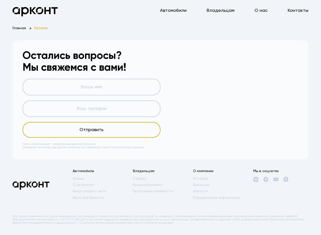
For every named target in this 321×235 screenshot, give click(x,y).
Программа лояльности (153, 191)
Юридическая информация (216, 198)
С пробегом (83, 185)
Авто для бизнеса (88, 198)
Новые (78, 178)
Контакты (298, 10)
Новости (200, 191)
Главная (19, 28)
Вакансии (201, 185)
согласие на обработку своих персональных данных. (105, 147)
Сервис (139, 178)
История (200, 178)
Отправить (91, 130)
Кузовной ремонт (148, 185)
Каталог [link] (41, 28)
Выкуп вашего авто (89, 191)
